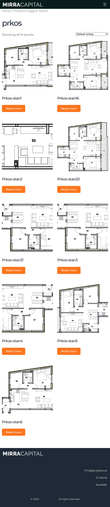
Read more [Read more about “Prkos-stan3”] (68, 270)
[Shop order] (92, 34)
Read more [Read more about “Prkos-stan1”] (13, 108)
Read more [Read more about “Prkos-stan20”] (68, 189)
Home (6, 11)
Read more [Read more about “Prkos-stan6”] (13, 432)
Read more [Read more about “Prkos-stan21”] (13, 270)
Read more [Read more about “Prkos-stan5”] (68, 351)
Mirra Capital (48, 499)
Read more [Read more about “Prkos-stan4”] (13, 351)
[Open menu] (104, 4)
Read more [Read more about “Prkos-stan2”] (13, 189)
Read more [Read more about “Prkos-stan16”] (68, 108)
